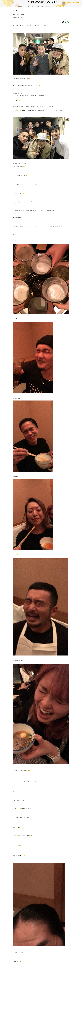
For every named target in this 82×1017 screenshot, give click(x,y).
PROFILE (40, 6)
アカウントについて (15, 1009)
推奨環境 (66, 1009)
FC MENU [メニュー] (58, 6)
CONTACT (48, 6)
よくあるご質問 (73, 1009)
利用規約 (31, 1009)
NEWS (22, 6)
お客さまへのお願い (48, 1009)
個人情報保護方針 (39, 1009)
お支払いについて (24, 1009)
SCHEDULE (30, 6)
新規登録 (69, 2)
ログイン (76, 2)
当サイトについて (5, 1009)
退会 (79, 1009)
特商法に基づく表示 (58, 1009)
